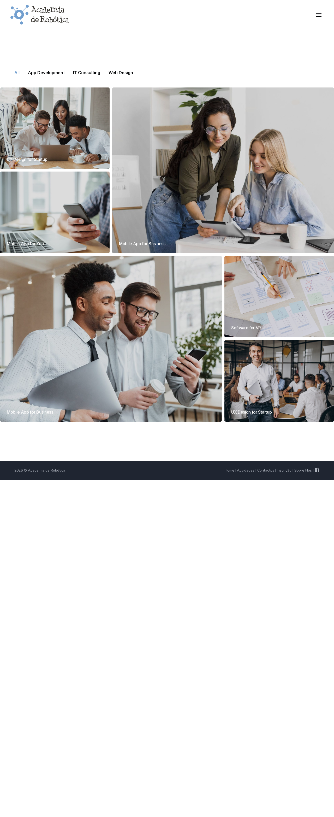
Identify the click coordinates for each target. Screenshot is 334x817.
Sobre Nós (303, 470)
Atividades (245, 470)
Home (229, 470)
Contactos (265, 470)
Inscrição (284, 470)
